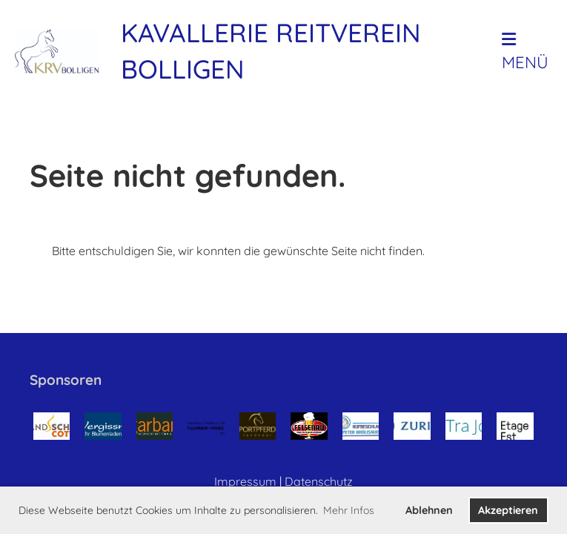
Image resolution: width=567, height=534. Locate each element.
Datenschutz (319, 481)
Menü (525, 52)
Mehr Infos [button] (348, 510)
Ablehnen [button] (429, 510)
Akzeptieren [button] (508, 510)
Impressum (245, 481)
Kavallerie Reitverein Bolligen (271, 50)
